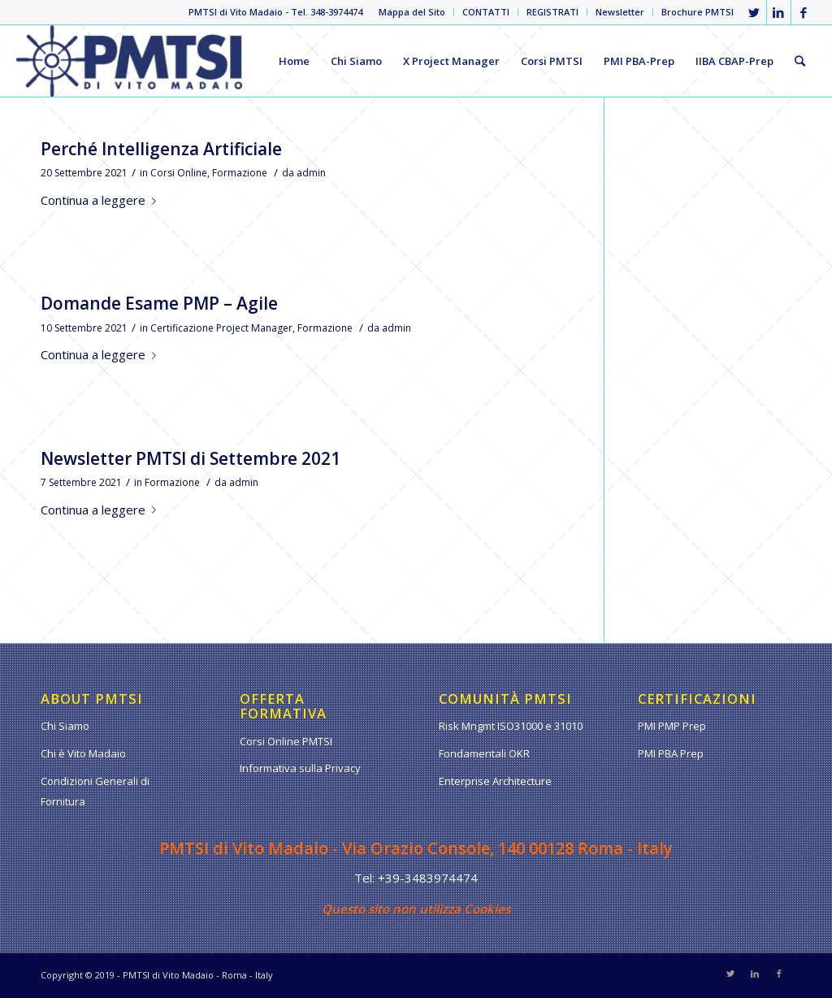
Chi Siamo (65, 725)
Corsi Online (178, 173)
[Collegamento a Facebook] (803, 12)
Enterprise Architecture (495, 781)
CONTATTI (485, 12)
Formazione (239, 173)
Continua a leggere (101, 200)
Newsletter (620, 12)
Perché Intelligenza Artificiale (161, 148)
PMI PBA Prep (671, 753)
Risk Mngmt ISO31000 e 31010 (511, 725)
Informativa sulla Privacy (300, 768)
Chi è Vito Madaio (83, 753)
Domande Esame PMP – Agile (159, 303)
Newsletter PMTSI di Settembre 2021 (190, 458)
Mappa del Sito (412, 12)
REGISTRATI (552, 12)
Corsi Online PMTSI (286, 741)
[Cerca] (800, 61)
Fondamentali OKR (484, 753)
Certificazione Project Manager (221, 328)
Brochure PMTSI (697, 12)
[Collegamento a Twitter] (754, 12)
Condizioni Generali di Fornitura (95, 791)
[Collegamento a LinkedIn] (779, 12)
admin (311, 173)
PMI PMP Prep (672, 725)
